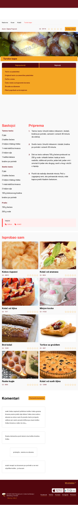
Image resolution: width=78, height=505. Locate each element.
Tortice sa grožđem (58, 331)
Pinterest (73, 495)
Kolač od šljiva (20, 295)
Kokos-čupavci (20, 258)
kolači (19, 224)
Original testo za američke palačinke (19, 75)
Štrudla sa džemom (12, 86)
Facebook (44, 495)
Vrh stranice (69, 483)
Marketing (10, 496)
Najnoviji (57, 65)
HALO (15, 498)
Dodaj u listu (70, 29)
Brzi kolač (20, 331)
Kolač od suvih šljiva (58, 368)
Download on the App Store (58, 491)
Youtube (57, 495)
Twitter (51, 495)
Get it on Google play (70, 491)
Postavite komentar (36, 398)
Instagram (65, 495)
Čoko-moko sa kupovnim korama (17, 83)
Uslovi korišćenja (28, 494)
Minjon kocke (58, 295)
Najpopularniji (20, 65)
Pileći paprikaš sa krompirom (16, 90)
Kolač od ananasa (58, 258)
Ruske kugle (20, 368)
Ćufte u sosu (10, 79)
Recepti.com (39, 4)
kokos (10, 224)
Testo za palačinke (12, 72)
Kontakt (16, 496)
